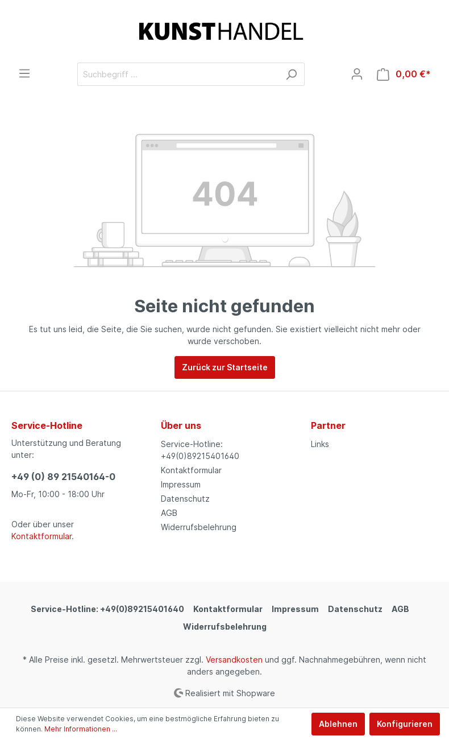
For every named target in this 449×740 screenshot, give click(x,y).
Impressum (181, 484)
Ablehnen (338, 724)
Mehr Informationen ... (80, 729)
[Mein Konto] (357, 74)
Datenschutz (185, 498)
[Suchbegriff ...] (177, 74)
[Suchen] (291, 74)
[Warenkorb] (404, 74)
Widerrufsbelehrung (198, 527)
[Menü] (24, 73)
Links (320, 444)
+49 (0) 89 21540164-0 (63, 476)
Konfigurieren (405, 724)
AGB (169, 513)
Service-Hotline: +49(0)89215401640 (107, 609)
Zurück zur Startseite (225, 367)
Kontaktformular (41, 536)
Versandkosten (234, 659)
